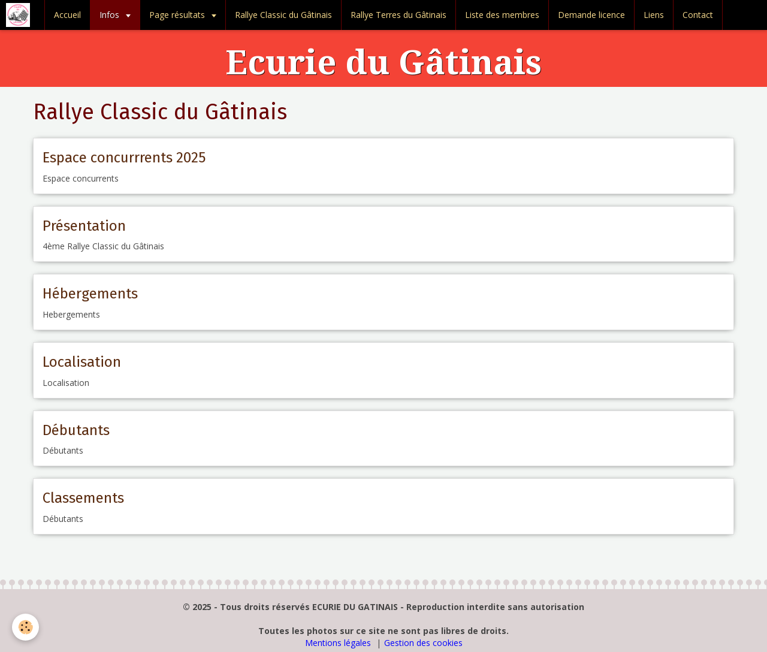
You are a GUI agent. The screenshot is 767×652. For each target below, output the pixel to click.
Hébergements (90, 293)
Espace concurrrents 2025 (124, 157)
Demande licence (591, 14)
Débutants (76, 429)
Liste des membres (502, 14)
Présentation (84, 225)
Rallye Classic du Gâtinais (283, 14)
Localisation (82, 362)
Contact (698, 14)
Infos (110, 14)
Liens (654, 14)
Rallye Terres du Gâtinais (398, 14)
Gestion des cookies (423, 642)
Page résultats (178, 14)
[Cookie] (25, 627)
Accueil (67, 14)
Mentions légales (338, 642)
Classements (83, 498)
